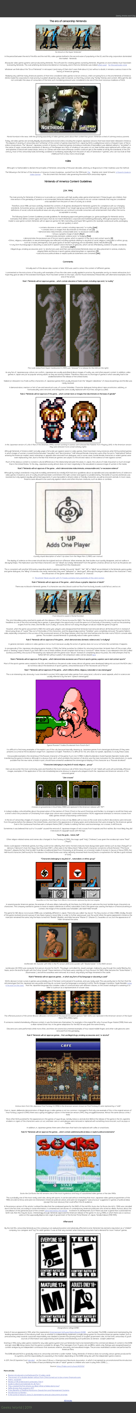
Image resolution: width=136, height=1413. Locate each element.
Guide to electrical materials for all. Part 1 (24, 1384)
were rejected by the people (56, 1211)
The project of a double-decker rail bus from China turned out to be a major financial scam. (44, 1377)
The (88, 172)
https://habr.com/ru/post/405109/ (71, 1366)
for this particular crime (117, 65)
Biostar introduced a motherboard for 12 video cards (29, 1375)
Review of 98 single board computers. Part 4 (25, 1382)
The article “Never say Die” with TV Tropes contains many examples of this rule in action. (69, 578)
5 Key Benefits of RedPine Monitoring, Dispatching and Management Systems (38, 1390)
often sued (102, 65)
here (94, 655)
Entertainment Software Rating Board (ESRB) (68, 1332)
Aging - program (14, 1379)
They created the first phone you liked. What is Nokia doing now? (33, 1386)
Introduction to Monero (17, 1392)
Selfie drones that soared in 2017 (21, 1388)
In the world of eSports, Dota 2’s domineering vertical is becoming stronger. (38, 1395)
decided (31, 1360)
